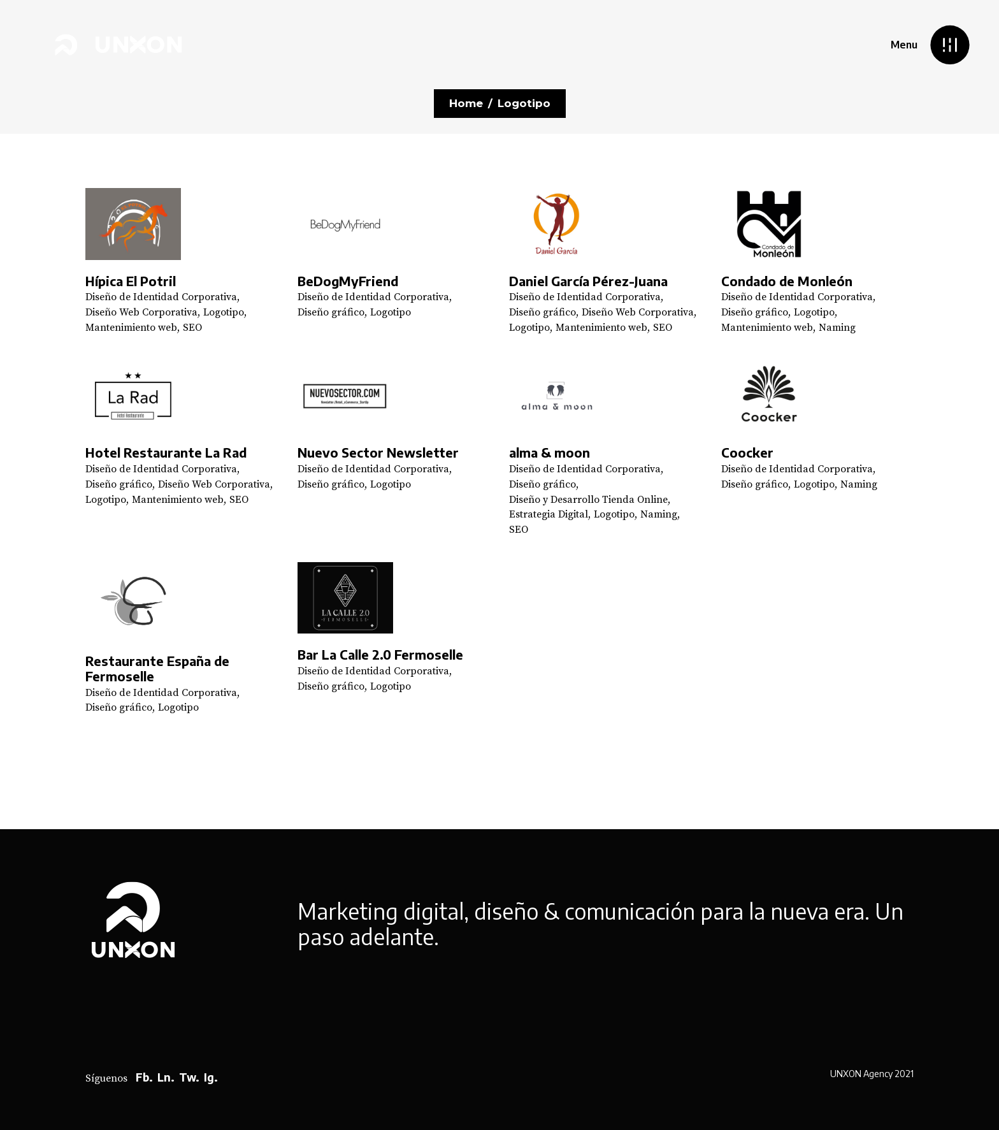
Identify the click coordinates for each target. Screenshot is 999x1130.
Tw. (189, 1077)
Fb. (144, 1077)
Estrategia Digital (548, 514)
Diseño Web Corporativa (141, 312)
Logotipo (223, 312)
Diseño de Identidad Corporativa (161, 297)
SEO (192, 327)
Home (466, 103)
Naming (837, 327)
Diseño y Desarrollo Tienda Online (588, 499)
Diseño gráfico (331, 312)
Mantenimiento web (131, 327)
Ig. (211, 1077)
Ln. (166, 1077)
